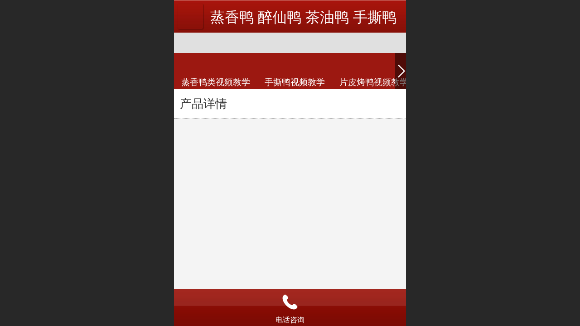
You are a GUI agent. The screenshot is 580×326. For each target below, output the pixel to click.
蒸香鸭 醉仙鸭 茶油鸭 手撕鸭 (303, 17)
